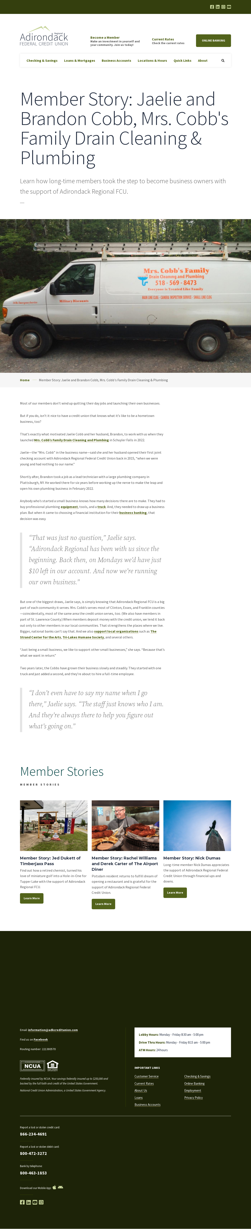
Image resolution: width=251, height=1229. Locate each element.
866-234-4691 (33, 1134)
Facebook (41, 1039)
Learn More (32, 898)
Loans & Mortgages (79, 60)
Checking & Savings (42, 60)
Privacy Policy (193, 1098)
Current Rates (144, 1083)
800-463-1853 (33, 1173)
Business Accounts (116, 60)
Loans (139, 1098)
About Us (141, 1090)
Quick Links (182, 60)
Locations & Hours (152, 60)
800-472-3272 (33, 1153)
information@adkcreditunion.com (53, 1030)
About (203, 60)
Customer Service (147, 1076)
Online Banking (213, 40)
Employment (192, 1090)
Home (25, 380)
